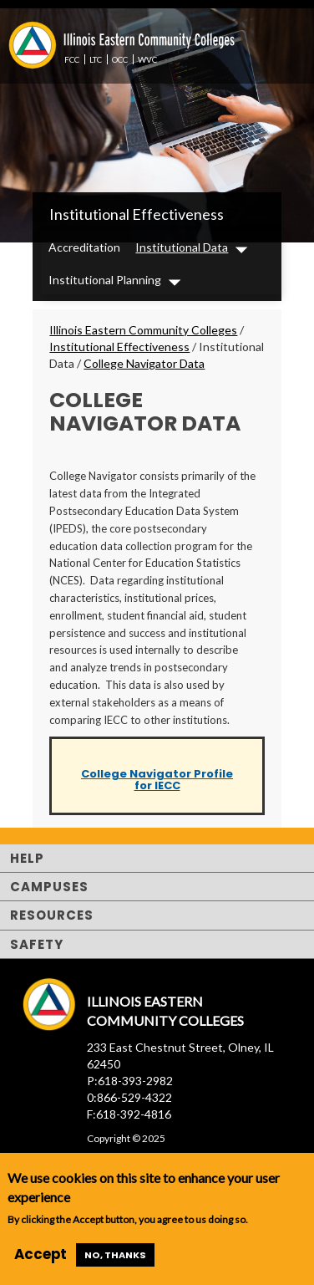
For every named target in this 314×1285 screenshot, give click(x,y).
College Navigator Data (144, 363)
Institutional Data (181, 247)
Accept (40, 1254)
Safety (36, 944)
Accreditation (84, 247)
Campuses (49, 886)
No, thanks (115, 1255)
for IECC (157, 785)
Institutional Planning (104, 280)
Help (27, 858)
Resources (52, 915)
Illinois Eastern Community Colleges (143, 330)
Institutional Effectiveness (136, 214)
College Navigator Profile (157, 774)
